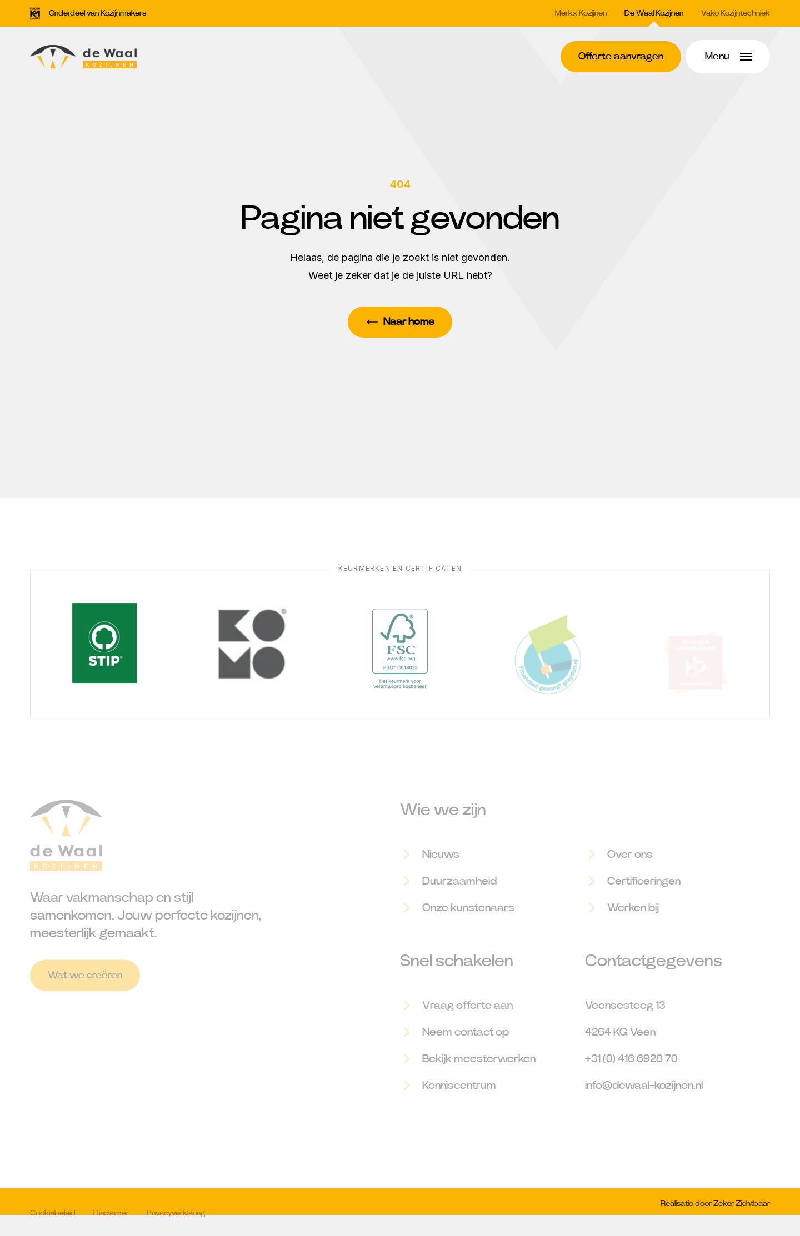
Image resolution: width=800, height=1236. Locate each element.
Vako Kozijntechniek (735, 13)
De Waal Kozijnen (653, 13)
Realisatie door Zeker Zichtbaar (715, 1210)
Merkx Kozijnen (581, 13)
